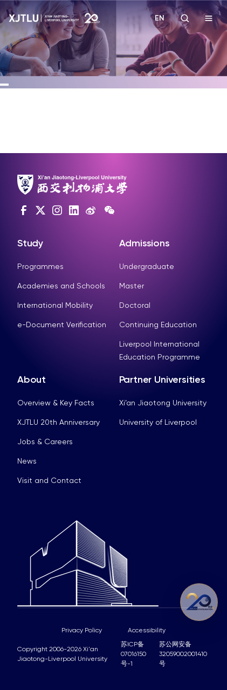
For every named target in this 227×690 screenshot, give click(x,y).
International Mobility (55, 305)
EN (159, 18)
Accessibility (147, 630)
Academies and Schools (61, 285)
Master (131, 285)
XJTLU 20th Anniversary (58, 422)
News (27, 461)
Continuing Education (158, 324)
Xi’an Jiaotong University (163, 402)
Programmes (40, 266)
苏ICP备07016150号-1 (133, 653)
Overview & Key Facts (55, 402)
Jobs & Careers (45, 441)
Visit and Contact (49, 480)
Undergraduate (146, 266)
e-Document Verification (61, 324)
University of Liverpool (158, 422)
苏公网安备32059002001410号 (183, 653)
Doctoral (134, 305)
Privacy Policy (81, 630)
